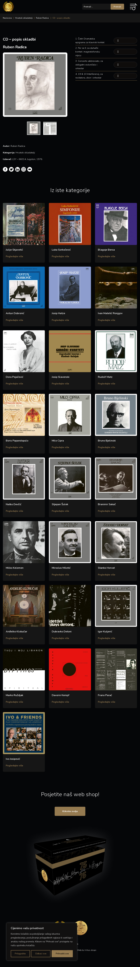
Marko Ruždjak (14, 695)
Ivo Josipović (13, 759)
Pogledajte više (14, 256)
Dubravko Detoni (62, 631)
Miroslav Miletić (61, 568)
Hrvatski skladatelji (24, 18)
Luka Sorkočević (61, 250)
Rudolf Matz (105, 377)
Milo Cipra (58, 440)
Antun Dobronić (15, 313)
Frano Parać (105, 695)
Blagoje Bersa (106, 250)
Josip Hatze (58, 313)
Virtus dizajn (90, 951)
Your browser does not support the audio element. (125, 40)
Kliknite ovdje (70, 811)
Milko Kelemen (14, 568)
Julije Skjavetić (14, 250)
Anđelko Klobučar (16, 631)
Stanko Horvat (106, 568)
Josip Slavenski (60, 377)
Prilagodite (20, 953)
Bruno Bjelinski (107, 440)
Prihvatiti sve (62, 953)
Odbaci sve (40, 953)
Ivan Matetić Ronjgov (110, 313)
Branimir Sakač (107, 504)
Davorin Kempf (60, 695)
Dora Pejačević (14, 377)
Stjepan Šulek (60, 504)
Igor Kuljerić (105, 631)
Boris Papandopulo (17, 440)
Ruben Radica (42, 18)
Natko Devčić (13, 504)
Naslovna (7, 18)
